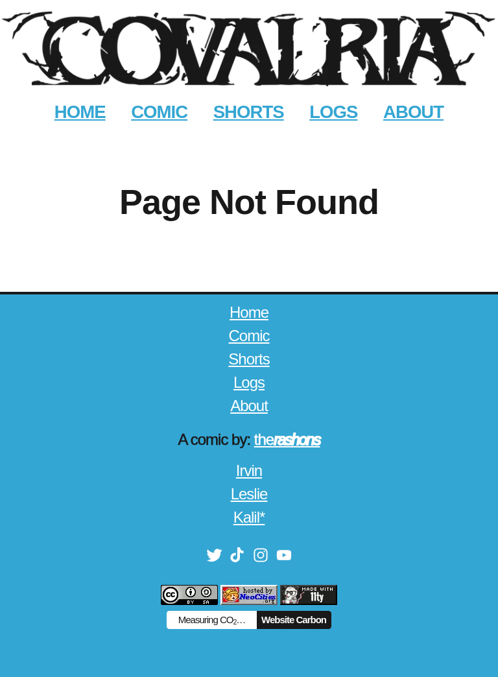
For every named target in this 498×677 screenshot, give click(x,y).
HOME (80, 112)
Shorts (248, 359)
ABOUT (413, 112)
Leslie (249, 494)
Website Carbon (293, 619)
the (287, 439)
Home (249, 312)
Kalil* (249, 517)
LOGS (333, 112)
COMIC (159, 112)
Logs (249, 382)
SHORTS (248, 112)
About (249, 405)
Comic (248, 335)
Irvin (249, 470)
